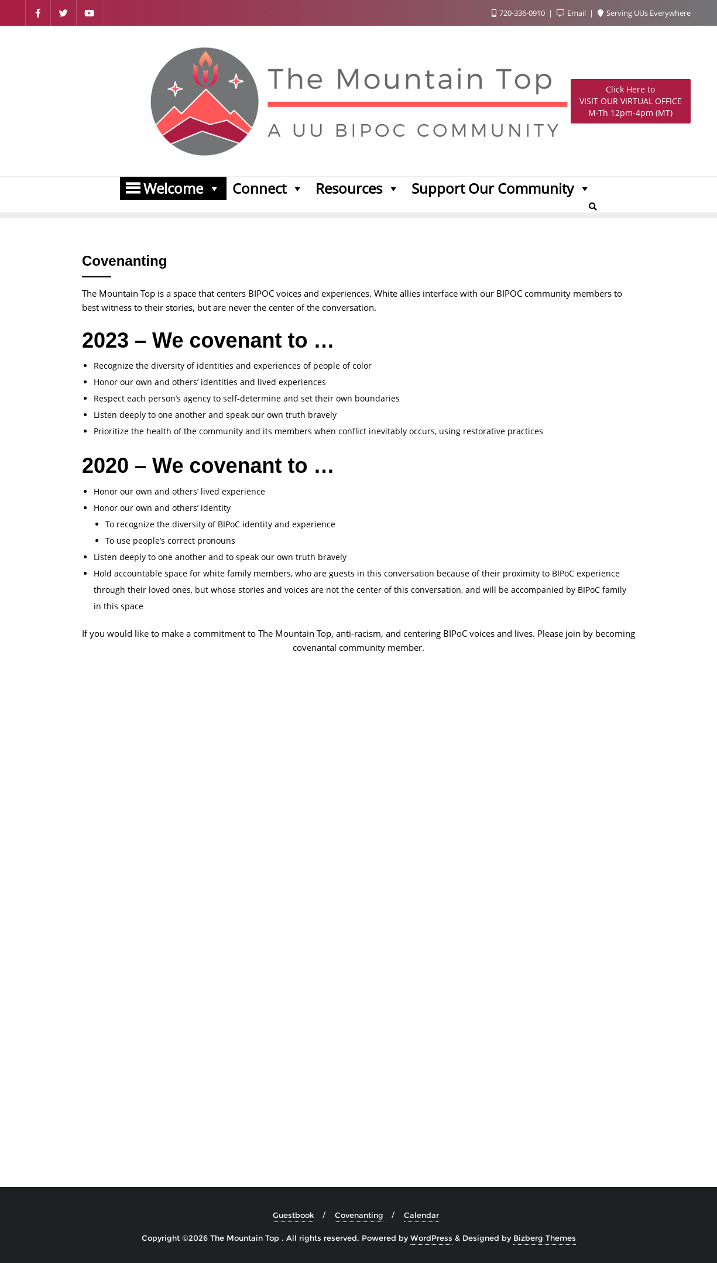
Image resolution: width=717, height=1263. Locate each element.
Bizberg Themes (544, 1238)
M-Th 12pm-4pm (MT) (630, 101)
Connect (268, 188)
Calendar (421, 1215)
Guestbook (293, 1215)
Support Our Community (501, 188)
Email (572, 13)
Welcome (182, 188)
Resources (357, 188)
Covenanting (359, 1215)
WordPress (431, 1238)
